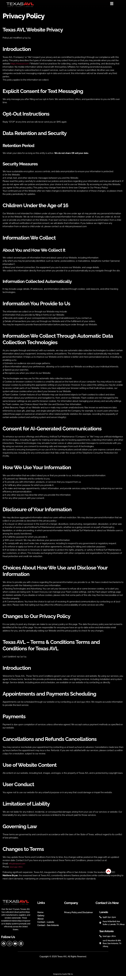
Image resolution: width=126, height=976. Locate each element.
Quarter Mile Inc (67, 974)
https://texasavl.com (21, 63)
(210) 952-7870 (17, 866)
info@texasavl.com (18, 863)
